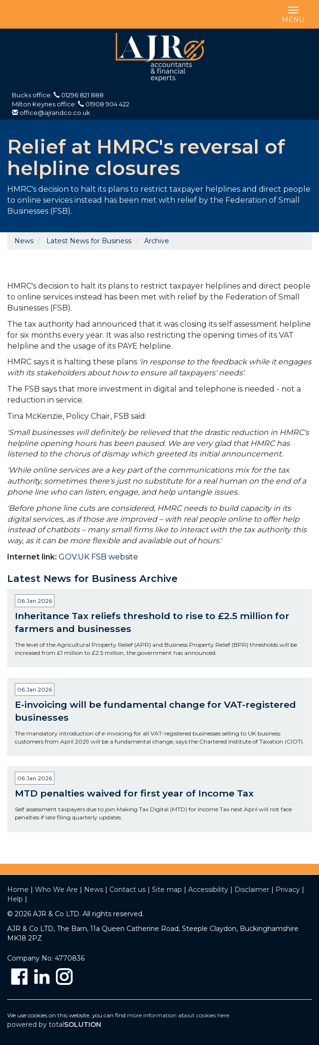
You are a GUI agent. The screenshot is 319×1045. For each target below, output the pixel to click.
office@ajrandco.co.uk (51, 112)
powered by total (54, 1024)
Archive (156, 241)
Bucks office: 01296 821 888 (58, 95)
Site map (167, 889)
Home (18, 889)
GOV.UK (74, 556)
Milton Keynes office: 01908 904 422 (70, 104)
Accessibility (208, 889)
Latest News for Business (88, 241)
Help (15, 899)
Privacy (288, 889)
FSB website (114, 556)
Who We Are (56, 889)
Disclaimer (251, 889)
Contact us (127, 889)
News (23, 241)
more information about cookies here (178, 1015)
